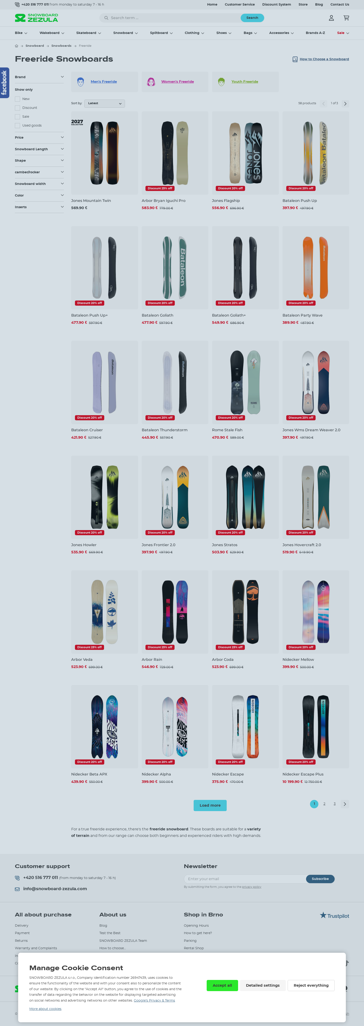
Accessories (279, 33)
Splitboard (159, 33)
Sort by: (76, 103)
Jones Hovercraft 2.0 (302, 545)
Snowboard (123, 33)
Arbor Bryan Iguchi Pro (163, 200)
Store (303, 4)
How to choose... (112, 948)
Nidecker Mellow (298, 659)
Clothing (192, 33)
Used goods (32, 125)
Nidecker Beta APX (89, 774)
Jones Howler (84, 545)
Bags (248, 33)
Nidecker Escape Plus (303, 774)
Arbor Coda (223, 659)
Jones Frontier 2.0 (158, 545)
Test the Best (110, 933)
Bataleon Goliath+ (229, 315)
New (26, 99)
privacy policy (251, 887)
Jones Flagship (226, 200)
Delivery (21, 925)
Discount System (276, 4)
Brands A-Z (315, 33)
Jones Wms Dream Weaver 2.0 (311, 430)
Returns (21, 940)
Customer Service (240, 4)
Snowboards (61, 45)
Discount (29, 108)
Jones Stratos (224, 545)
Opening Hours (196, 925)
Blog (319, 4)
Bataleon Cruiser (87, 430)
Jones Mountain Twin (91, 200)
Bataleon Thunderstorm (165, 430)
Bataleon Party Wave (303, 315)
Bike (19, 33)
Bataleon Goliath (157, 315)
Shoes (221, 33)
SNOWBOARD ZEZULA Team (123, 940)
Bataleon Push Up (300, 200)
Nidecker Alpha (156, 774)
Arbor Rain (152, 659)
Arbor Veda (82, 659)
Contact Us (339, 4)
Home (212, 4)
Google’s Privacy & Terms (154, 1000)
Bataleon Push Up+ (89, 315)
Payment (22, 933)
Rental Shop (194, 948)
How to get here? (198, 933)
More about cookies (45, 1009)
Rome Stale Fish (227, 430)
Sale (340, 33)
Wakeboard (50, 33)
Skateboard (86, 33)
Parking (190, 940)
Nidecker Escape (228, 774)
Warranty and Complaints (36, 948)
